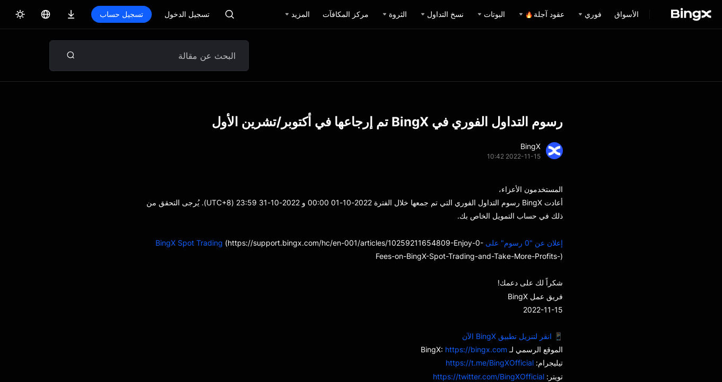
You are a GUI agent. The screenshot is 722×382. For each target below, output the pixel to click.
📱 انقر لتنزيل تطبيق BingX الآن (512, 336)
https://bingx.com (476, 349)
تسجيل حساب (121, 14)
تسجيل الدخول (187, 14)
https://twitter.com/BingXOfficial (488, 376)
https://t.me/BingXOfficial (490, 362)
